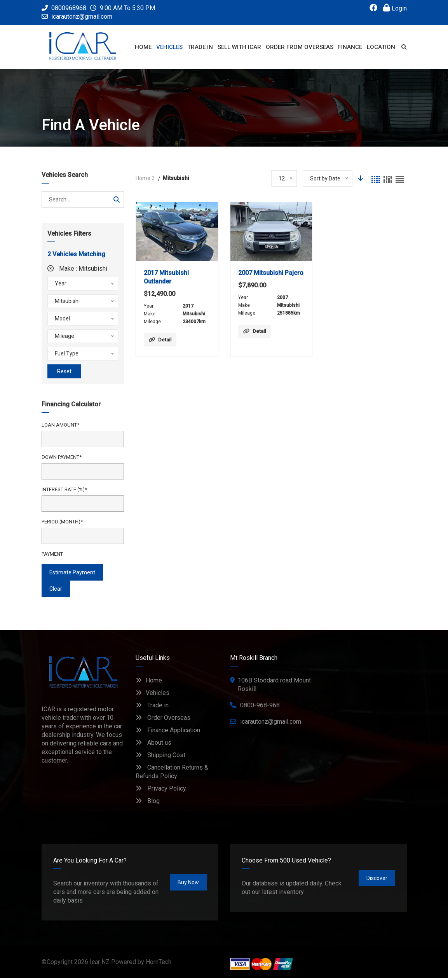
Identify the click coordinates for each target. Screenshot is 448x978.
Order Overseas (163, 717)
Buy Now (188, 882)
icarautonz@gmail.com (81, 16)
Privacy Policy (161, 788)
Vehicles (152, 692)
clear (55, 589)
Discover (376, 878)
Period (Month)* (62, 522)
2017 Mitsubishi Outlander (166, 277)
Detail (160, 340)
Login (395, 8)
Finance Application (168, 730)
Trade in (152, 705)
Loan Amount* (60, 425)
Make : (77, 268)
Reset (64, 371)
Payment (52, 554)
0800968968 (64, 8)
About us (153, 742)
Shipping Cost (160, 755)
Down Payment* (62, 457)
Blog (148, 801)
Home (149, 680)
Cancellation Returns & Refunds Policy (172, 772)
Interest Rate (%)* (64, 489)
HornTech (158, 962)
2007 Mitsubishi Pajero (270, 272)
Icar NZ (100, 962)
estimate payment (72, 572)
